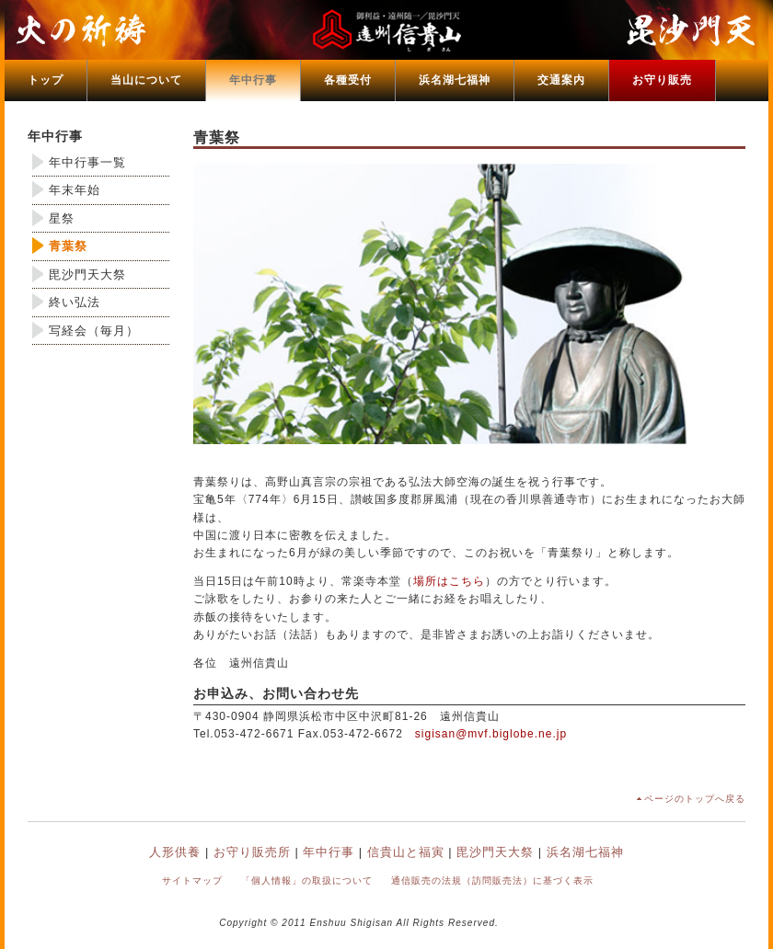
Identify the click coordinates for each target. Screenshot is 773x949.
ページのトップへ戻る (694, 799)
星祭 (62, 218)
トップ (45, 80)
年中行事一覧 (87, 162)
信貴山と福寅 (405, 852)
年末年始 (74, 190)
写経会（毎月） (94, 330)
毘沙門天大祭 (87, 274)
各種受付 (348, 80)
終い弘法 (74, 302)
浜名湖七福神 (454, 80)
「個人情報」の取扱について (307, 880)
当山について (146, 80)
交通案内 (561, 80)
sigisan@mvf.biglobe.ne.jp (491, 733)
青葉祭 (68, 246)
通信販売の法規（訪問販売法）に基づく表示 (492, 880)
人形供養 (175, 852)
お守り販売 (662, 80)
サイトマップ (192, 880)
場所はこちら (449, 581)
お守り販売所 (252, 852)
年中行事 (253, 80)
